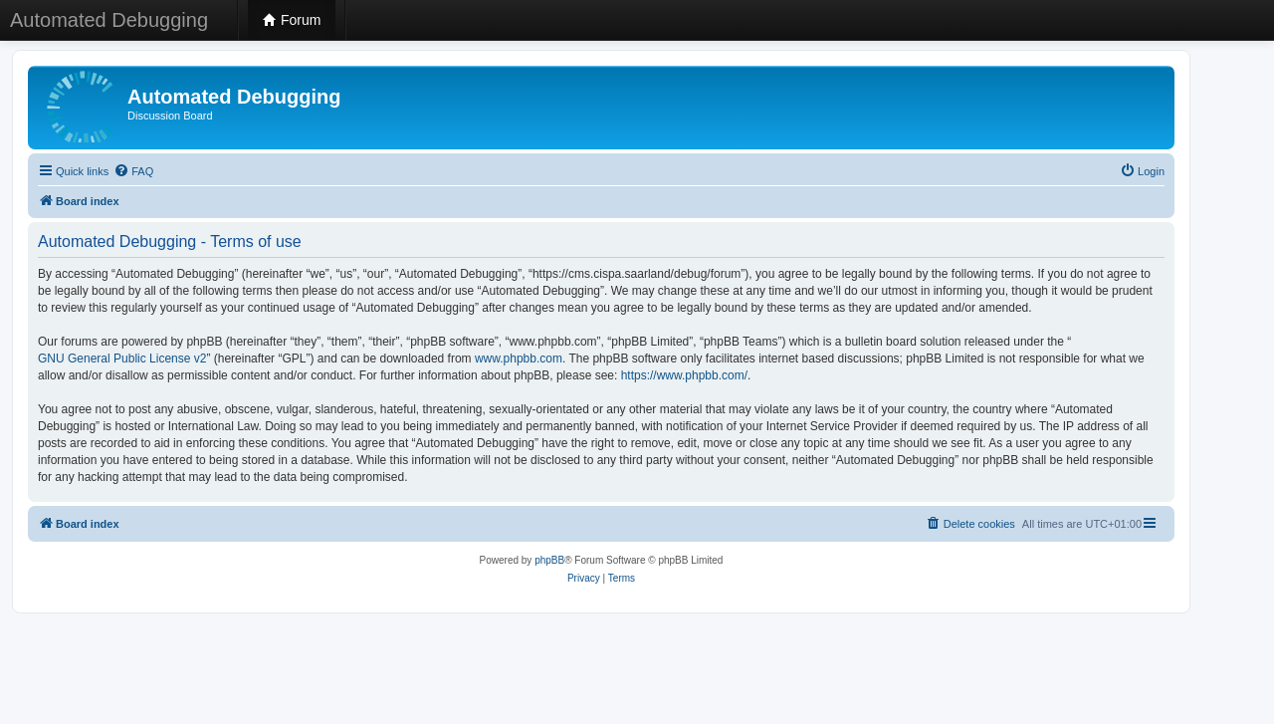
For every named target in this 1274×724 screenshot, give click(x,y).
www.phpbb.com (518, 358)
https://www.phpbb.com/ (684, 375)
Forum (291, 20)
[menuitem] (133, 171)
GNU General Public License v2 (122, 358)
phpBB (549, 560)
